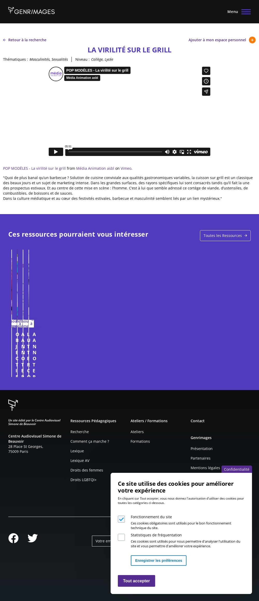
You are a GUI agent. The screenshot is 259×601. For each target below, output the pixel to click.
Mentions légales (205, 467)
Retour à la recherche (24, 39)
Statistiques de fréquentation (156, 534)
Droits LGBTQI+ (83, 479)
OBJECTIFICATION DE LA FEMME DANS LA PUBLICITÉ (62, 337)
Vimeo (126, 168)
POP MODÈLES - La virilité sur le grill (34, 168)
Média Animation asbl (95, 168)
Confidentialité (236, 469)
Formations (140, 441)
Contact (198, 420)
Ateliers (137, 431)
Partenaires (201, 458)
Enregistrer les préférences (158, 560)
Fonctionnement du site (151, 516)
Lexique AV (79, 460)
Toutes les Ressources (223, 235)
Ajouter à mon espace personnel (222, 40)
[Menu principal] (237, 11)
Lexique (77, 450)
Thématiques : (15, 59)
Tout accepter (136, 581)
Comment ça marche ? (89, 441)
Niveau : (82, 59)
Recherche (79, 431)
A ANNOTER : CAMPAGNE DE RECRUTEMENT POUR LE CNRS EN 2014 (186, 337)
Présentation (202, 448)
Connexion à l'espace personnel (119, 370)
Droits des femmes (86, 470)
